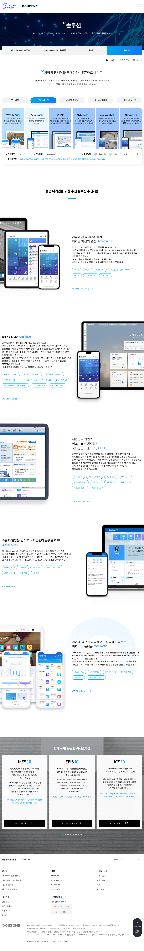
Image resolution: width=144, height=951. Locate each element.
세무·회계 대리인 (129, 100)
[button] (5, 792)
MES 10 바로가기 (22, 823)
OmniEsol (55, 876)
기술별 (89, 50)
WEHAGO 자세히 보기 (80, 691)
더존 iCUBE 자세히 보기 (81, 501)
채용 (98, 885)
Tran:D (4, 915)
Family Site (118, 859)
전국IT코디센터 (61, 912)
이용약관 (26, 859)
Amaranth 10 (56, 880)
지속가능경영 (102, 880)
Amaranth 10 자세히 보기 (81, 289)
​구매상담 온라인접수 (61, 906)
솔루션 (114, 60)
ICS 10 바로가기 (117, 823)
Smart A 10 (55, 889)
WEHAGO (55, 885)
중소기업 (15, 100)
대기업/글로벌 (72, 100)
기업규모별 (124, 50)
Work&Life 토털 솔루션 (19, 50)
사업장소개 (101, 876)
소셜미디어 (6, 911)
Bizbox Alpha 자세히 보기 (11, 587)
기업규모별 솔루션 (9, 889)
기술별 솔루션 (8, 885)
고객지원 (100, 889)
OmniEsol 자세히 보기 (10, 399)
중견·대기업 (43, 100)
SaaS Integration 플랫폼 (54, 50)
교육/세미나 (7, 906)
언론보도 (5, 902)
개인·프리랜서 (100, 100)
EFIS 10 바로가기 (70, 823)
